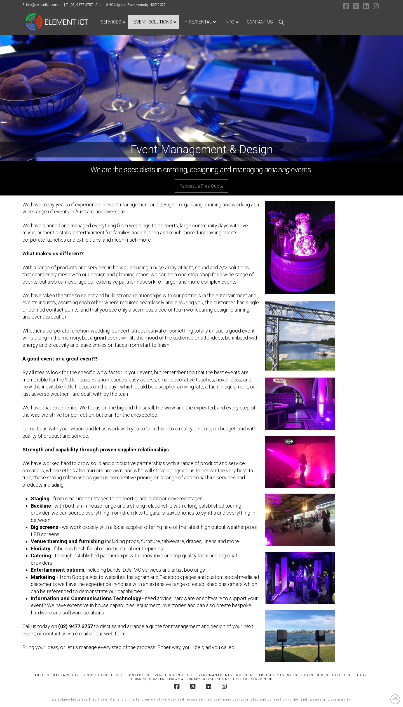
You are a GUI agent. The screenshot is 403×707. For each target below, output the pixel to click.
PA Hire (362, 675)
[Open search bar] (281, 22)
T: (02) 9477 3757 (80, 5)
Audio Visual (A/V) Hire (57, 675)
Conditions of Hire (103, 675)
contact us (55, 634)
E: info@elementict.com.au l (42, 5)
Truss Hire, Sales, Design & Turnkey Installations (180, 678)
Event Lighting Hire (173, 675)
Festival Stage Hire (252, 678)
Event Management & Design (224, 675)
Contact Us (137, 675)
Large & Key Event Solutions (284, 675)
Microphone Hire (334, 675)
